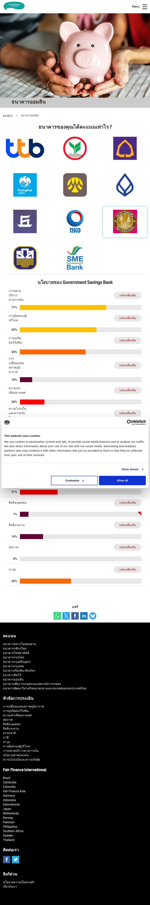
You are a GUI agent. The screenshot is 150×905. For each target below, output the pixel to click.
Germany (9, 795)
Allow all (122, 480)
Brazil (6, 778)
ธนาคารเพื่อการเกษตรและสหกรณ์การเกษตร (32, 684)
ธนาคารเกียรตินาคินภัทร (19, 670)
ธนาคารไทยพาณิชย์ (16, 653)
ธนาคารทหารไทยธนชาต (19, 644)
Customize (74, 480)
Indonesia (9, 800)
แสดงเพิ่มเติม (127, 295)
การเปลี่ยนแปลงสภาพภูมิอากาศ (23, 706)
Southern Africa (13, 831)
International (11, 804)
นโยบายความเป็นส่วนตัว (19, 882)
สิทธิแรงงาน (11, 728)
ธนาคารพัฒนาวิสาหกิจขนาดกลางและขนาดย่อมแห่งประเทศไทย (44, 688)
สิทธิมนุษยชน (12, 724)
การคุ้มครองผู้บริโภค (16, 746)
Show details (130, 469)
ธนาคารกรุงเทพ (13, 666)
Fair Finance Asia (14, 791)
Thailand (8, 840)
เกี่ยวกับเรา (10, 886)
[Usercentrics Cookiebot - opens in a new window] (129, 422)
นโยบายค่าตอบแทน (16, 755)
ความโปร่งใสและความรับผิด (21, 759)
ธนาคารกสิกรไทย (14, 648)
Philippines (10, 826)
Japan (7, 809)
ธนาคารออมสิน (13, 679)
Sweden (8, 835)
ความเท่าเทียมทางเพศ (17, 715)
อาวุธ (6, 742)
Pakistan (8, 822)
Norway (8, 818)
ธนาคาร (8, 115)
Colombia (9, 787)
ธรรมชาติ (9, 733)
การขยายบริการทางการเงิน (21, 751)
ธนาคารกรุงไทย (13, 657)
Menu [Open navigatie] (139, 6)
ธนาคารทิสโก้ (12, 675)
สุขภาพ (8, 719)
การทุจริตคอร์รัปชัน (15, 711)
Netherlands (11, 813)
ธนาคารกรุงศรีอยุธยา (17, 662)
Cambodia (9, 782)
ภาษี (6, 737)
